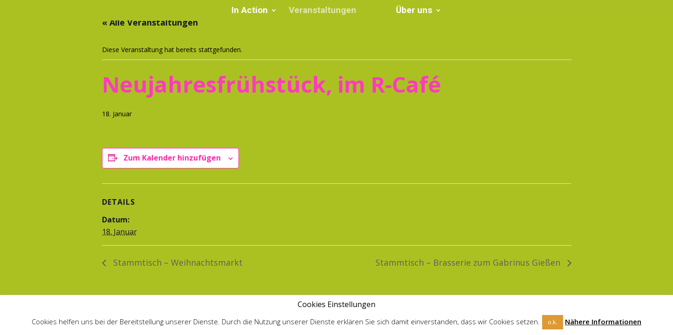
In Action (253, 11)
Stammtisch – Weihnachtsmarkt (177, 262)
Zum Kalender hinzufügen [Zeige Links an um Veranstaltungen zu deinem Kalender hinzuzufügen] (172, 158)
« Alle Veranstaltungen (150, 22)
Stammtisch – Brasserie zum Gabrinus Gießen (469, 262)
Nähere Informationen (603, 322)
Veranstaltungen (326, 11)
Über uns (411, 11)
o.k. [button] (552, 322)
